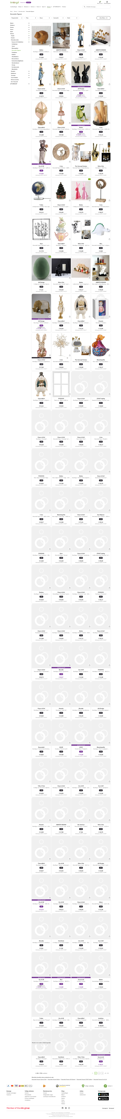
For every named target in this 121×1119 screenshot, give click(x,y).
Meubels (13, 71)
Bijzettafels (14, 69)
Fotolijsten (14, 52)
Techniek (13, 75)
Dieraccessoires (15, 79)
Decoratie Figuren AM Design (68, 1079)
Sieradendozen (15, 63)
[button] (107, 2)
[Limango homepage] (14, 2)
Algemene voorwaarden (30, 1096)
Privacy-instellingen (29, 1098)
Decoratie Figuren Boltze (54, 1079)
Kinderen (12, 25)
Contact (45, 1093)
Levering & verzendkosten (49, 1096)
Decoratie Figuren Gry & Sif (100, 1079)
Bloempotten (15, 48)
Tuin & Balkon (14, 77)
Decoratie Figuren (16, 50)
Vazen (13, 46)
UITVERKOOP (13, 84)
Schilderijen (15, 44)
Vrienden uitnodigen (11, 1093)
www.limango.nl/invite (68, 1116)
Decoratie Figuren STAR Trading (84, 1079)
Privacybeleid (28, 1095)
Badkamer (13, 73)
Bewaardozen (15, 58)
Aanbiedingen (64, 1093)
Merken (63, 1103)
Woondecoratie (15, 40)
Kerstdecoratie (15, 67)
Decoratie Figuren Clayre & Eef (39, 1079)
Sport (11, 31)
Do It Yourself (14, 81)
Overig (13, 65)
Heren (11, 29)
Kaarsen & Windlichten (17, 42)
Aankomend (83, 1095)
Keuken (13, 38)
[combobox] (96, 7)
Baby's (12, 23)
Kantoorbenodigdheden (17, 61)
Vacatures (8, 1095)
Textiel (12, 35)
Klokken (14, 54)
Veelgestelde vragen (48, 1095)
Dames (12, 27)
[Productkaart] (41, 42)
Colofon (27, 1093)
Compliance (27, 1100)
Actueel (81, 1093)
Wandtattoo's (15, 56)
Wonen (12, 33)
